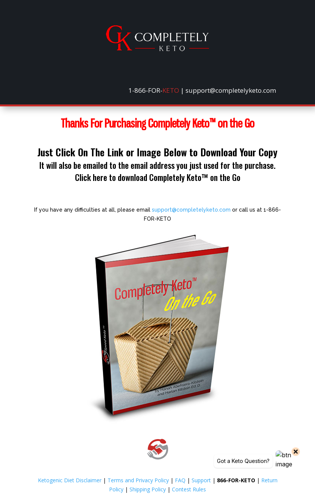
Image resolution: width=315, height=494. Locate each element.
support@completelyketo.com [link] (191, 210)
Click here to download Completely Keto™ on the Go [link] (157, 177)
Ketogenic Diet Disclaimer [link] (69, 480)
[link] (157, 49)
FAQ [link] (180, 480)
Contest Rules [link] (189, 489)
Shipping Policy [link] (147, 489)
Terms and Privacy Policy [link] (138, 480)
